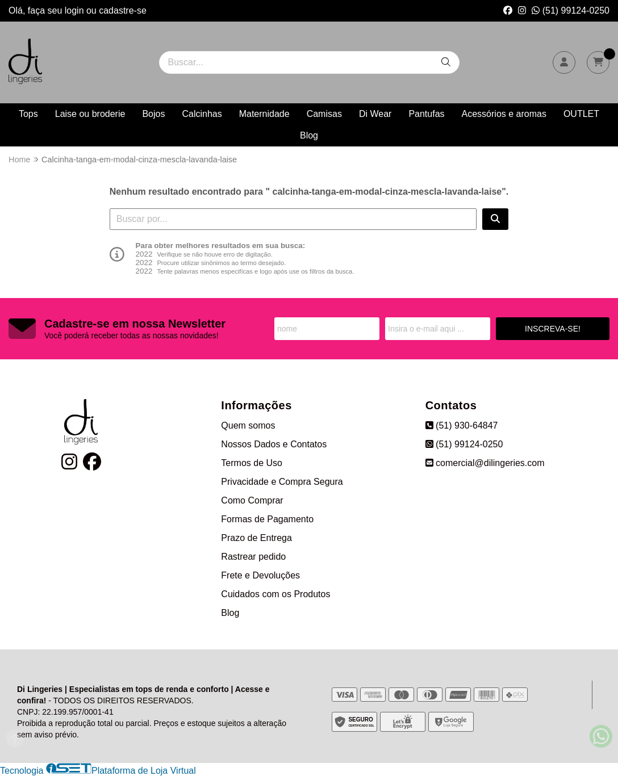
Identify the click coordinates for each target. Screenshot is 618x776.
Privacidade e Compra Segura (282, 481)
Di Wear (375, 114)
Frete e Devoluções (260, 575)
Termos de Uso (251, 463)
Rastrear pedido (253, 556)
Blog (309, 135)
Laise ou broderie (90, 114)
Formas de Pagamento (267, 519)
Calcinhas (202, 114)
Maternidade (264, 114)
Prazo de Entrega (256, 538)
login (75, 10)
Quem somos (248, 425)
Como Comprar (252, 500)
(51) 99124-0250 (570, 10)
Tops (28, 114)
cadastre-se (123, 10)
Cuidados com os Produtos (275, 594)
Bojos (153, 114)
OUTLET (581, 114)
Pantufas (426, 114)
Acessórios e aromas (504, 114)
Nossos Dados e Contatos (274, 444)
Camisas (324, 114)
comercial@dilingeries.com (485, 463)
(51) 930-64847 (461, 425)
